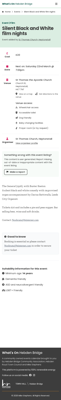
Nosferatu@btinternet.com (25, 220)
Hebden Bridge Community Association (25, 361)
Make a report (16, 171)
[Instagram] (33, 375)
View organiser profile (27, 143)
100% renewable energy (43, 369)
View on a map (24, 94)
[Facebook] (30, 375)
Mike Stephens (34, 364)
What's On (22, 353)
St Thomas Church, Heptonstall (34, 39)
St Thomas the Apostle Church (34, 79)
